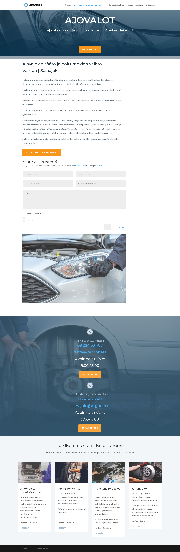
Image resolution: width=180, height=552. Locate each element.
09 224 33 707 (80, 165)
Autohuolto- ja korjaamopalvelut (89, 5)
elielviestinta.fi (42, 548)
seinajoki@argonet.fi (90, 418)
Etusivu (68, 5)
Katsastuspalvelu (116, 5)
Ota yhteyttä (90, 49)
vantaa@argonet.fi (90, 364)
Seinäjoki (28, 220)
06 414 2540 (102, 165)
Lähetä (120, 227)
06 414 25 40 (90, 411)
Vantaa (27, 217)
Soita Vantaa (90, 387)
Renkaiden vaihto (135, 5)
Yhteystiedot (152, 5)
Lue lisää (24, 528)
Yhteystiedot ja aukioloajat (42, 152)
